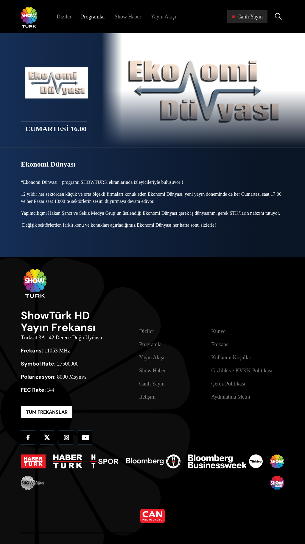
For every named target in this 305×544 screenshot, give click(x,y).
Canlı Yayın (151, 384)
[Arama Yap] (278, 16)
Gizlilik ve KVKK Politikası (242, 371)
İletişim (147, 397)
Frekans (219, 344)
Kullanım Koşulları (232, 357)
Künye (218, 331)
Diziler (64, 17)
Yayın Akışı (163, 17)
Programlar (93, 17)
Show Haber (128, 17)
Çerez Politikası (228, 384)
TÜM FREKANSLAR (47, 412)
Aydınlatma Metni (230, 397)
